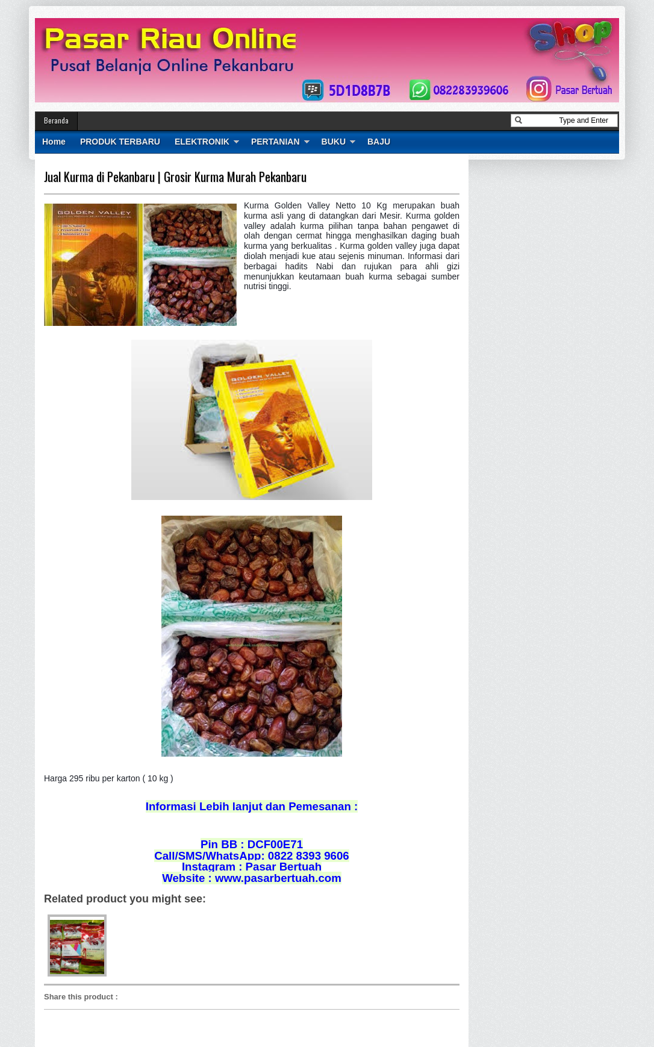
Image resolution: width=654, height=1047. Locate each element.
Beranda (56, 120)
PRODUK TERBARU (120, 141)
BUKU (334, 141)
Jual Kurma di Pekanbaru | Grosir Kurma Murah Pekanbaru (175, 176)
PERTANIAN (275, 141)
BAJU (378, 141)
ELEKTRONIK (202, 141)
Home (54, 141)
